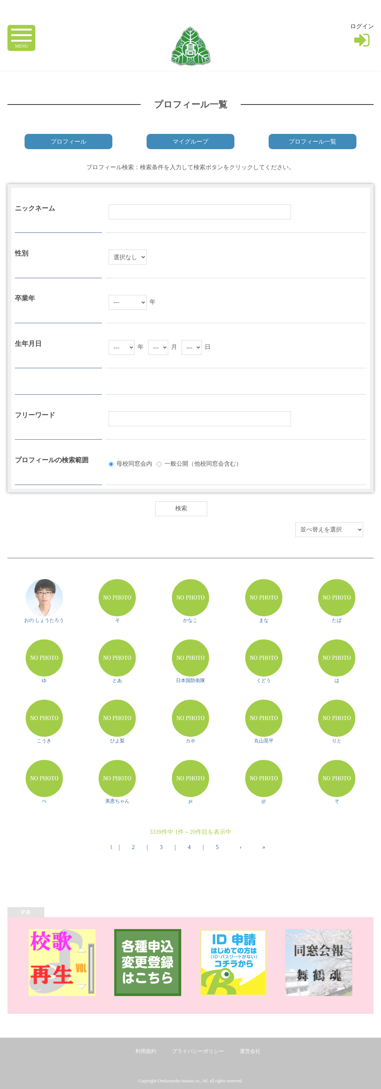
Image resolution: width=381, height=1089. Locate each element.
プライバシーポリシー (198, 1051)
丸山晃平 (263, 740)
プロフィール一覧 (312, 141)
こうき (44, 740)
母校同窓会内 (134, 463)
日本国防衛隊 (190, 680)
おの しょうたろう (44, 620)
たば (337, 620)
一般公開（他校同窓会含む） (203, 463)
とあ (117, 680)
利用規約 (145, 1051)
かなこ (190, 620)
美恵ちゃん (117, 801)
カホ (190, 740)
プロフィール (68, 141)
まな (264, 620)
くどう (263, 680)
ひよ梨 (117, 740)
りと (337, 740)
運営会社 (250, 1051)
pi (190, 801)
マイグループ (190, 141)
